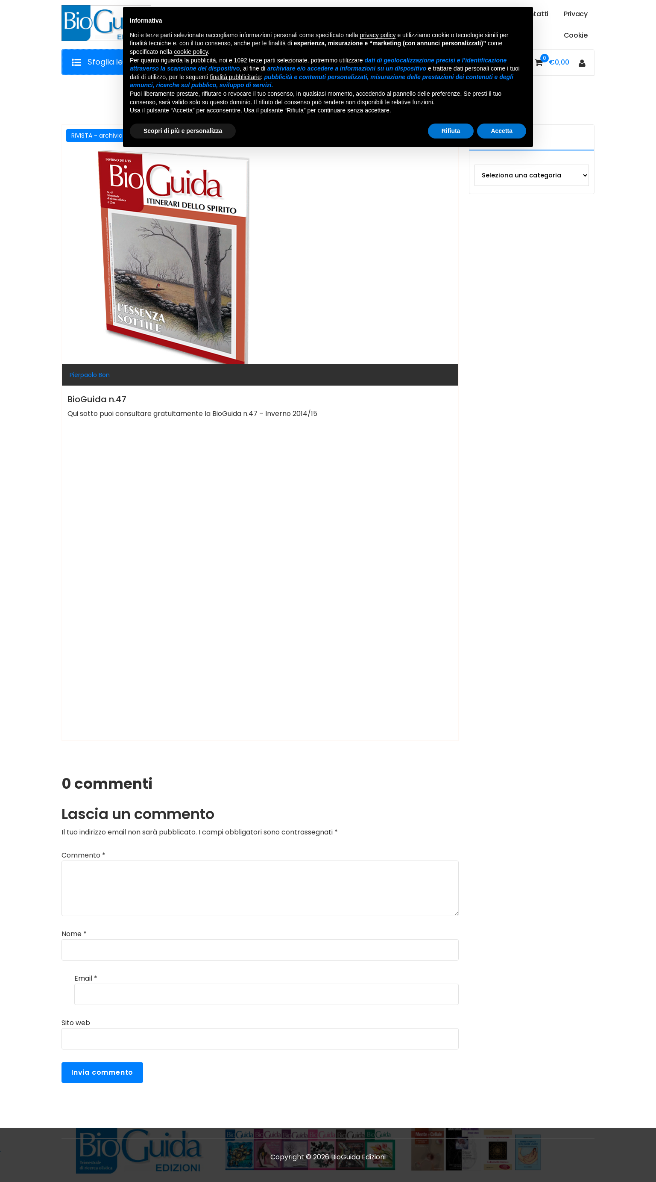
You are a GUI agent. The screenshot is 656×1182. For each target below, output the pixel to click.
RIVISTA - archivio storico (108, 135)
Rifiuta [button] (451, 130)
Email (85, 978)
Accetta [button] (501, 130)
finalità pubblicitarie (235, 77)
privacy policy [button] (378, 35)
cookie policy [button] (191, 51)
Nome (74, 934)
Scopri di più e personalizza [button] (183, 130)
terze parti (262, 60)
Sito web (76, 1023)
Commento (83, 855)
